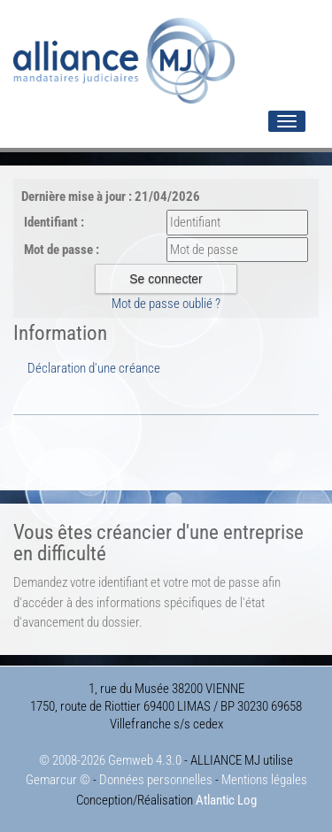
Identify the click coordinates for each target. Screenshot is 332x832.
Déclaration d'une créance (93, 368)
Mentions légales (264, 780)
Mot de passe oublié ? (166, 304)
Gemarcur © (58, 780)
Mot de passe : (61, 250)
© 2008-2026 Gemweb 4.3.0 (110, 760)
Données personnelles (155, 780)
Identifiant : (54, 222)
